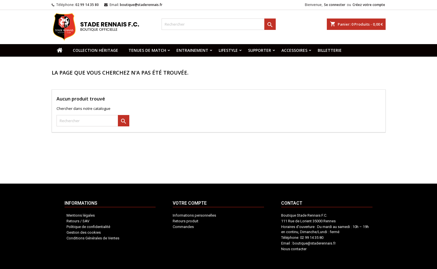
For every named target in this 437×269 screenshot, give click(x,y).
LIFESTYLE (228, 50)
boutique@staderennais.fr (141, 4)
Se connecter (334, 4)
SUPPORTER (259, 50)
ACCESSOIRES (294, 50)
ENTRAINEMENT (192, 50)
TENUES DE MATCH (147, 50)
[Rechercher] (219, 24)
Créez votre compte (369, 4)
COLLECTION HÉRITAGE (95, 50)
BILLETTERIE (330, 50)
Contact (235, 237)
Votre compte (211, 240)
